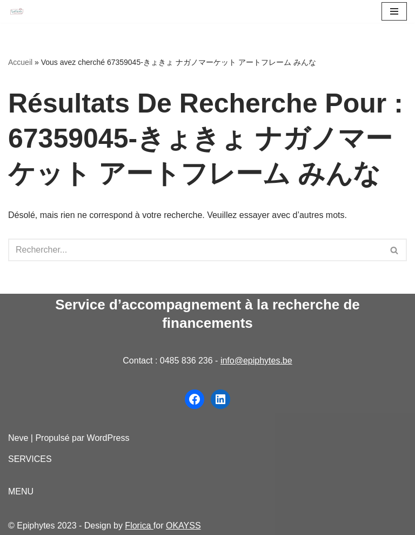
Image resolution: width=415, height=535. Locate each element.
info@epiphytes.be (256, 360)
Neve (18, 437)
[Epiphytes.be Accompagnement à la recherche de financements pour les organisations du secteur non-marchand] (16, 11)
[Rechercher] (195, 250)
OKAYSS (183, 525)
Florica (139, 525)
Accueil (20, 62)
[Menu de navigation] (394, 11)
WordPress (108, 437)
